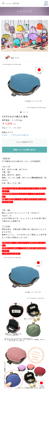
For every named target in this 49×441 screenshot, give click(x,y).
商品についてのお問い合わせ (24, 150)
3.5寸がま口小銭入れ (20, 135)
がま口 (5, 135)
